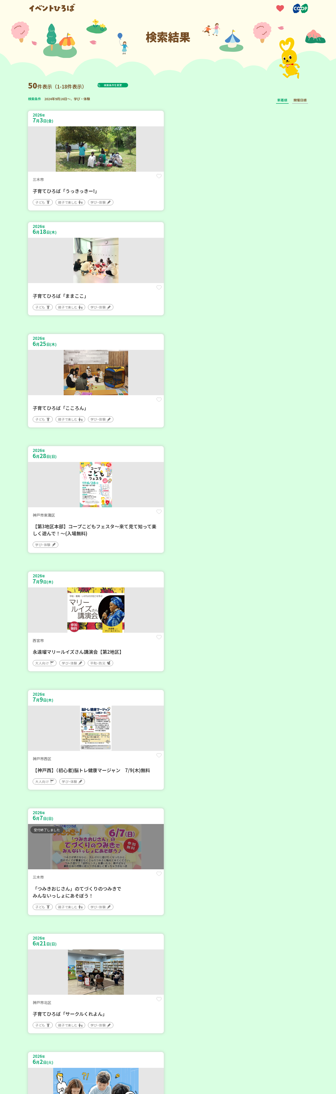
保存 (105, 180)
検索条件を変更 (124, 85)
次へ (184, 953)
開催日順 (300, 100)
